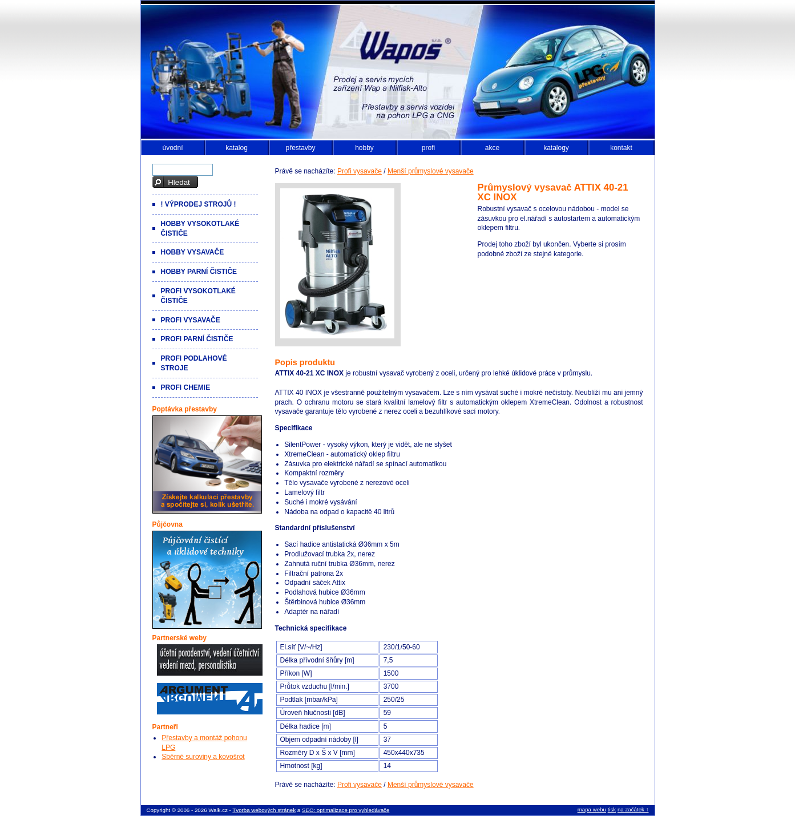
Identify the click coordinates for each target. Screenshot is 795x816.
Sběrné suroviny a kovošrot (203, 757)
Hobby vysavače (192, 252)
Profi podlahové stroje (194, 363)
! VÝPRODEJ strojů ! (198, 204)
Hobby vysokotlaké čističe (200, 228)
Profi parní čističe (197, 339)
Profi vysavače (359, 171)
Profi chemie (186, 387)
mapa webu (592, 809)
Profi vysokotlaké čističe (198, 296)
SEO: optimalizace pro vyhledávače (345, 810)
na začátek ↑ (633, 809)
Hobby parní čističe (199, 272)
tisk (612, 809)
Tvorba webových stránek (264, 810)
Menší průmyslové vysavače (431, 171)
